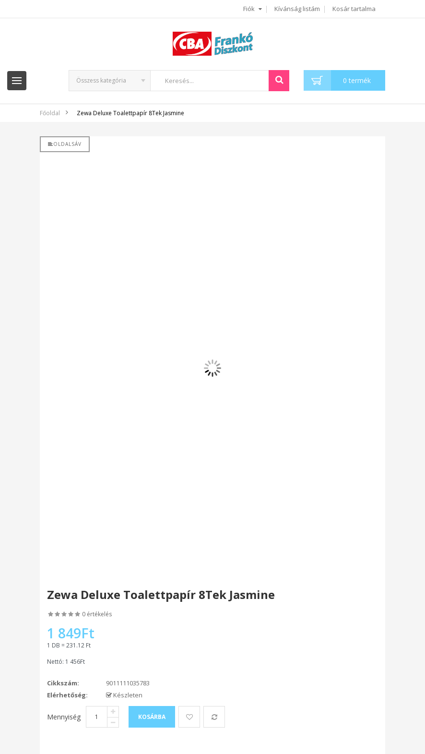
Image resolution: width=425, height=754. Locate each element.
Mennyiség (64, 716)
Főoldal (50, 113)
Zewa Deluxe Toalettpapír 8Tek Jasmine (130, 113)
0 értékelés (97, 614)
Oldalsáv (65, 144)
